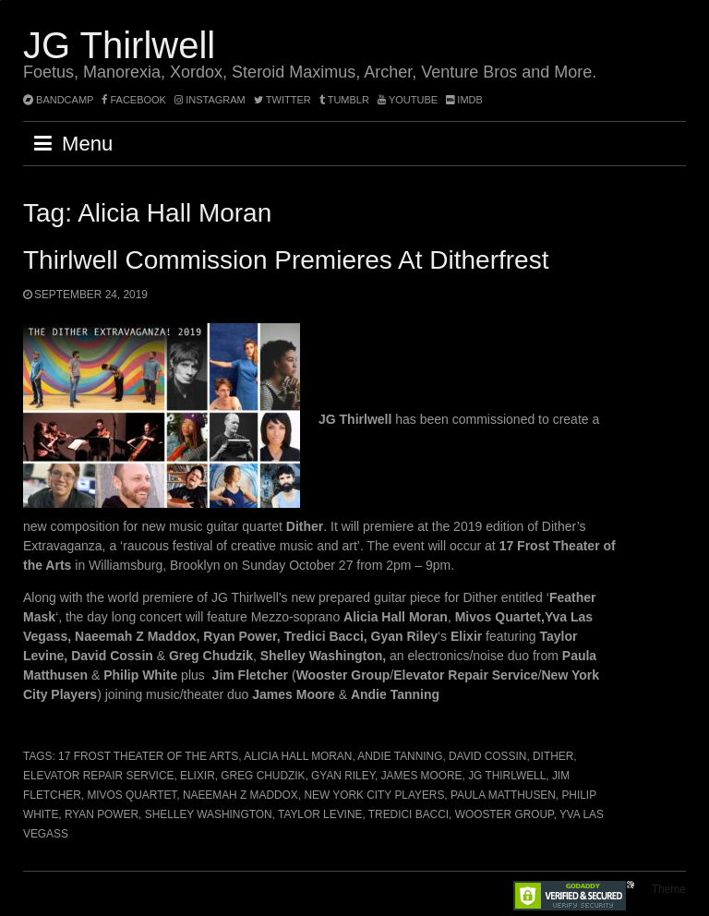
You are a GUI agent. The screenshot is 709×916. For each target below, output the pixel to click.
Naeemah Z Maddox (240, 795)
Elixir (197, 775)
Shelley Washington (208, 814)
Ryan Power (101, 814)
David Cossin (487, 756)
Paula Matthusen (503, 795)
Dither (553, 756)
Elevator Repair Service (98, 775)
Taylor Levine (320, 814)
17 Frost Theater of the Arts (148, 756)
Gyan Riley (343, 775)
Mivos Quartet (131, 795)
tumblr (345, 99)
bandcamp (58, 99)
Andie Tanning (399, 756)
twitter (282, 99)
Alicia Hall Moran (298, 756)
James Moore (422, 775)
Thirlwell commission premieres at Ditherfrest (285, 260)
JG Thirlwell (119, 45)
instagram (210, 99)
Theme (669, 889)
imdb (464, 99)
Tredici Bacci (408, 814)
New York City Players (374, 795)
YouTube (408, 99)
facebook (134, 99)
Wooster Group (504, 814)
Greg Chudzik (263, 775)
